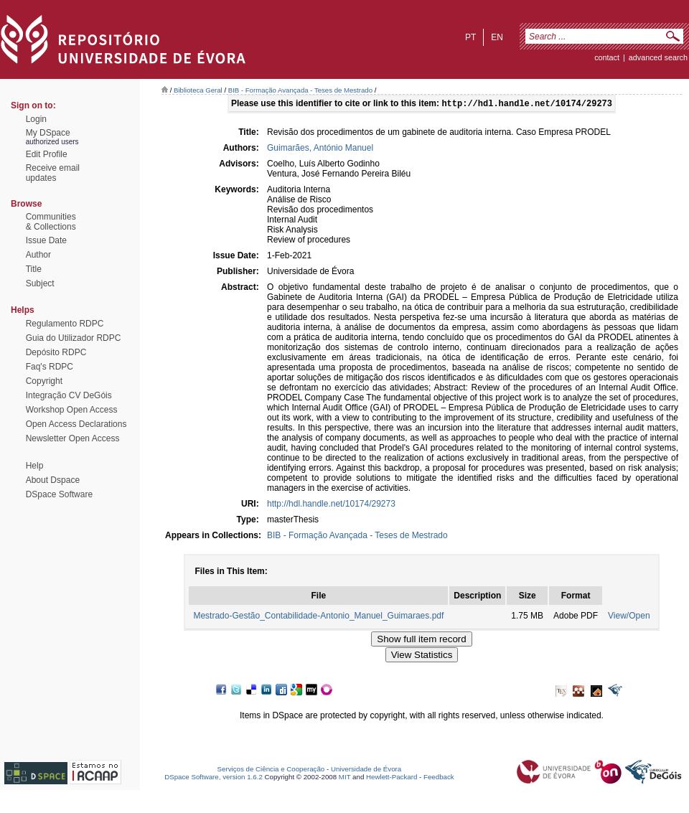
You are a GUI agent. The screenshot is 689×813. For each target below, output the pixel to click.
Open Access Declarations (76, 424)
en (497, 37)
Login (36, 119)
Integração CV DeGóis (69, 395)
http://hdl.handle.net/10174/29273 (331, 505)
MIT (345, 778)
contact (606, 57)
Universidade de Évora (366, 770)
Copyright (44, 381)
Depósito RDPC (56, 352)
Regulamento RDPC (65, 324)
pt (470, 37)
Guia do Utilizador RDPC (73, 338)
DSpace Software (59, 494)
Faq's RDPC (49, 367)
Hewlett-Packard (391, 778)
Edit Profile (46, 154)
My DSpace (48, 133)
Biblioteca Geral (198, 90)
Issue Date (46, 240)
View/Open (629, 617)
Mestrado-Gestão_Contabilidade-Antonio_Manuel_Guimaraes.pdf (318, 617)
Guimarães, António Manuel (320, 149)
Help (35, 466)
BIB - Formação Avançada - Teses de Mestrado (300, 90)
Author (38, 255)
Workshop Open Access (72, 410)
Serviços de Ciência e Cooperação (271, 770)
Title (34, 269)
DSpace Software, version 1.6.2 (213, 778)
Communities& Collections (51, 222)
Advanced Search (658, 57)
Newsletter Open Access (73, 438)
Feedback (438, 778)
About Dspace (53, 480)
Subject (40, 283)
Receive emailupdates (53, 173)
